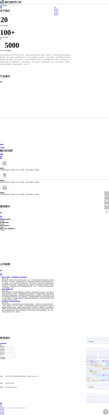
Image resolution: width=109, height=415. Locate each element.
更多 (1, 157)
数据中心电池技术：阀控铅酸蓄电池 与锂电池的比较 (14, 277)
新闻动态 (2, 412)
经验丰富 (2, 180)
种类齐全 (2, 168)
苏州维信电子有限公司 (5, 219)
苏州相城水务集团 (4, 222)
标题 (1, 156)
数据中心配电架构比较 (7, 289)
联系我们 (2, 414)
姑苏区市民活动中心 (5, 225)
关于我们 (2, 411)
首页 (1, 406)
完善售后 (2, 192)
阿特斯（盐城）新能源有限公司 (7, 228)
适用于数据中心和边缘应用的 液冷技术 (11, 301)
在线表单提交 (3, 343)
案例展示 (2, 409)
